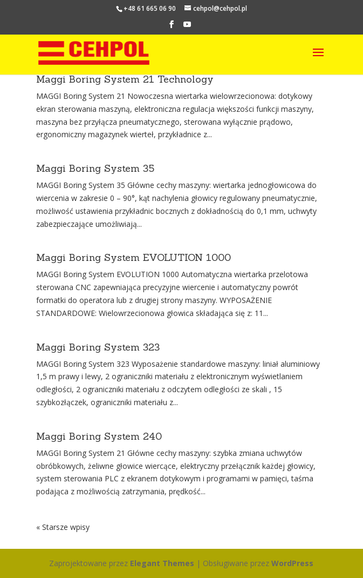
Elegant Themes (162, 563)
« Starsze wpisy (63, 527)
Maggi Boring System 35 (95, 168)
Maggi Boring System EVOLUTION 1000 (133, 257)
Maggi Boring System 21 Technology (125, 79)
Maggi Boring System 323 (98, 347)
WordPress (292, 563)
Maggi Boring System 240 (99, 436)
